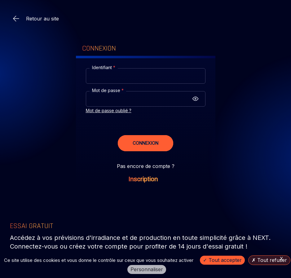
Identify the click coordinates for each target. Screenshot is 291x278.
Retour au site (35, 18)
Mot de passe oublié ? (108, 110)
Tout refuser (269, 260)
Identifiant (103, 67)
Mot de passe (108, 90)
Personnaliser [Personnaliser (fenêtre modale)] (146, 269)
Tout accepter (222, 260)
